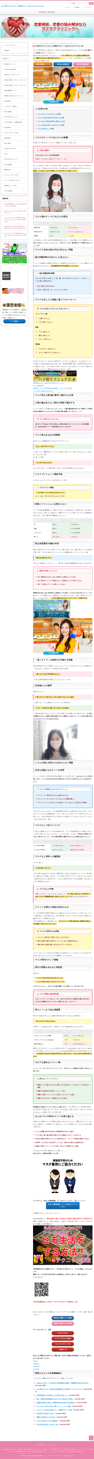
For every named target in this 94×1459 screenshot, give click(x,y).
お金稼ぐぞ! (63, 1349)
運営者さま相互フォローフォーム (14, 95)
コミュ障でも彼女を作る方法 (42, 391)
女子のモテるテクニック (11, 159)
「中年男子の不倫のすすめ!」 (45, 1413)
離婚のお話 (8, 169)
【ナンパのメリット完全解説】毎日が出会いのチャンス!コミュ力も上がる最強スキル (15, 219)
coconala (36, 1369)
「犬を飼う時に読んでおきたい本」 (47, 1424)
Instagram (36, 1366)
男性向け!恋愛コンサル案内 (63, 1318)
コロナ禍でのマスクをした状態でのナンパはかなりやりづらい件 (22, 6)
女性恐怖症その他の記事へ (47, 12)
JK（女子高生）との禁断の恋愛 (13, 122)
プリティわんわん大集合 (63, 1338)
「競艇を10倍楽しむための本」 (45, 1417)
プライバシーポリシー (11, 45)
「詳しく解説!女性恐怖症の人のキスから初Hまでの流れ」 (54, 1399)
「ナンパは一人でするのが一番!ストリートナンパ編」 (53, 1406)
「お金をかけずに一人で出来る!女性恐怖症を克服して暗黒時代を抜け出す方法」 (62, 1383)
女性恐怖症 (8, 101)
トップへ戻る (91, 1438)
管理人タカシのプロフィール (12, 74)
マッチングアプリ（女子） (12, 175)
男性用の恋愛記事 (63, 64)
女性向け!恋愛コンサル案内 (63, 1323)
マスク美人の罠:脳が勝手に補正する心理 (51, 121)
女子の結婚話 (8, 164)
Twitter (35, 1361)
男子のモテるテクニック (11, 117)
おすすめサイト (41, 1444)
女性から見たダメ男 (10, 148)
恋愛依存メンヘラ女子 (11, 185)
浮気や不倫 (8, 127)
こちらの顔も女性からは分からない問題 (51, 125)
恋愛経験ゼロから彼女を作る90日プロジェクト (48, 383)
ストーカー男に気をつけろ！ (12, 180)
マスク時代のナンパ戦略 (46, 128)
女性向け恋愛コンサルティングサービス (15, 85)
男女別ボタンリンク (10, 64)
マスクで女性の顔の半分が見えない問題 (51, 118)
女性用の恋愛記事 (83, 64)
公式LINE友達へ (38, 1277)
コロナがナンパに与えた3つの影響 (49, 114)
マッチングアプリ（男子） (12, 132)
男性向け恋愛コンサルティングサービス (15, 80)
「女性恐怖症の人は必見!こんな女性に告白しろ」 (51, 1395)
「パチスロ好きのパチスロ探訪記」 (47, 1421)
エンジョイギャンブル (62, 1344)
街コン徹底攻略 (38, 385)
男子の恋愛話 (8, 111)
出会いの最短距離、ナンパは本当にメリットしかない (63, 1205)
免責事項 (7, 50)
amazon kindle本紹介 (10, 69)
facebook (36, 1363)
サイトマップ (87, 7)
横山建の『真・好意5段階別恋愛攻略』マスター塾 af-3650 (52, 388)
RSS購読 (77, 7)
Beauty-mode (62, 1333)
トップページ (35, 43)
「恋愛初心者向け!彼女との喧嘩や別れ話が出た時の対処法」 (55, 1402)
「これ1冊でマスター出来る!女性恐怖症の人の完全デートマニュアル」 (59, 1389)
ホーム (68, 7)
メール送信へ (14, 321)
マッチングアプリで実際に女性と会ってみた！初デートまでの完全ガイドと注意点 (15, 235)
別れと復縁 (8, 143)
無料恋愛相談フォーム (43, 64)
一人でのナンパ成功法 (43, 43)
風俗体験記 (8, 138)
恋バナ (6, 154)
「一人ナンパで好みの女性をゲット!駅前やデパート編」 (54, 1410)
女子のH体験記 (9, 191)
